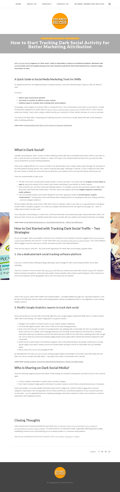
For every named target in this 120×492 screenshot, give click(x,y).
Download (18, 92)
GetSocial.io (49, 271)
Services (46, 4)
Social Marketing (72, 38)
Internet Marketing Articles (89, 4)
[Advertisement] (53, 139)
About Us (32, 4)
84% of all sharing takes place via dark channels (73, 241)
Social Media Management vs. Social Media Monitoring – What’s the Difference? (53, 222)
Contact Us (63, 4)
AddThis (26, 297)
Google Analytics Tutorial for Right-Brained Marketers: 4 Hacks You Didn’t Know (53, 362)
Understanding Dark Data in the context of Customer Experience (48, 125)
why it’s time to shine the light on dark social (62, 110)
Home (18, 4)
